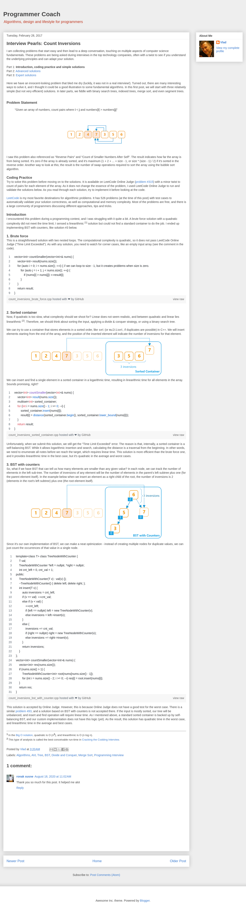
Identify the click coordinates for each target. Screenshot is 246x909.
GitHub (79, 299)
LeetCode (13, 198)
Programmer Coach (31, 14)
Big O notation (24, 735)
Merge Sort (85, 755)
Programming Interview (109, 755)
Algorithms (23, 755)
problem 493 (24, 711)
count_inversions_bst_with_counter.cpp (34, 698)
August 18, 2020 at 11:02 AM (52, 776)
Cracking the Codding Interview (100, 739)
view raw (178, 299)
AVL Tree (37, 755)
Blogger (144, 900)
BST (47, 755)
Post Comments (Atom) (105, 875)
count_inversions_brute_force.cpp (30, 299)
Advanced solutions (28, 71)
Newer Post (15, 861)
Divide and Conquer (64, 755)
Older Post (178, 861)
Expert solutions (26, 75)
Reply (20, 787)
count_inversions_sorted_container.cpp (34, 435)
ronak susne (24, 776)
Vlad (223, 42)
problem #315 (144, 181)
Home (97, 861)
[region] (96, 275)
